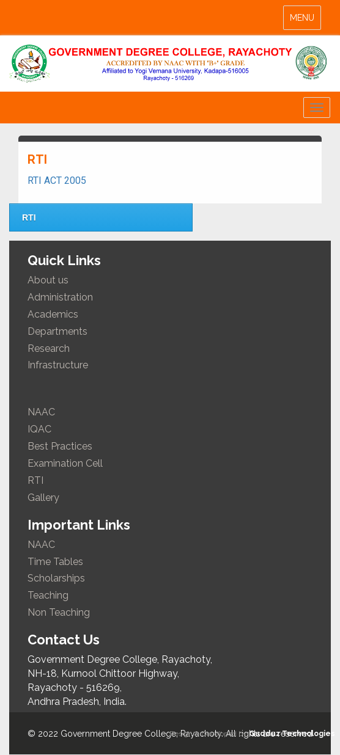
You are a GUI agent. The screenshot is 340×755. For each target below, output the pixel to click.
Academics (53, 314)
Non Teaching (59, 612)
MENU (305, 20)
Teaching (48, 595)
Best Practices (60, 446)
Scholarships (56, 578)
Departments (57, 331)
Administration (60, 297)
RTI (29, 217)
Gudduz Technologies (292, 733)
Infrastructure (58, 365)
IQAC (39, 429)
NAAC (41, 412)
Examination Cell (65, 463)
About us (48, 280)
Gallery (43, 497)
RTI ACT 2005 (57, 180)
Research (49, 348)
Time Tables (55, 561)
